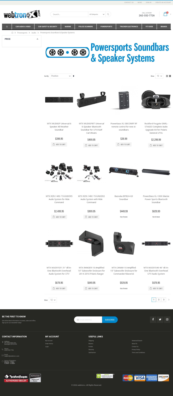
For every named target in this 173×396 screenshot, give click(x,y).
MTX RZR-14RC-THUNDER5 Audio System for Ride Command (59, 199)
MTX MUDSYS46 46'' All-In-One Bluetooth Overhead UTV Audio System (156, 270)
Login (47, 346)
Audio (33, 33)
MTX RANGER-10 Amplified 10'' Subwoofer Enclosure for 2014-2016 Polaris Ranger (91, 270)
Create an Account (163, 2)
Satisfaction (92, 352)
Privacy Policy (136, 349)
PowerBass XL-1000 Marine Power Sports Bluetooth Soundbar (156, 199)
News (140, 2)
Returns (91, 343)
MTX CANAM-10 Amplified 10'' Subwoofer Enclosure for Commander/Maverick (123, 270)
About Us (134, 343)
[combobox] (80, 14)
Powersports (22, 33)
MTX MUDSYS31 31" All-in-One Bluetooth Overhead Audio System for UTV (59, 270)
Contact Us (129, 2)
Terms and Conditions (138, 352)
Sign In (148, 2)
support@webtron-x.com (11, 356)
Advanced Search (137, 340)
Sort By (46, 76)
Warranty (91, 349)
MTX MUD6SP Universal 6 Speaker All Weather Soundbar (59, 126)
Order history (49, 343)
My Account (48, 340)
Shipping (91, 340)
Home (12, 33)
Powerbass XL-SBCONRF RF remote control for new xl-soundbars (124, 126)
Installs (91, 346)
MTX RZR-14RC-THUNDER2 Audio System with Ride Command (91, 199)
